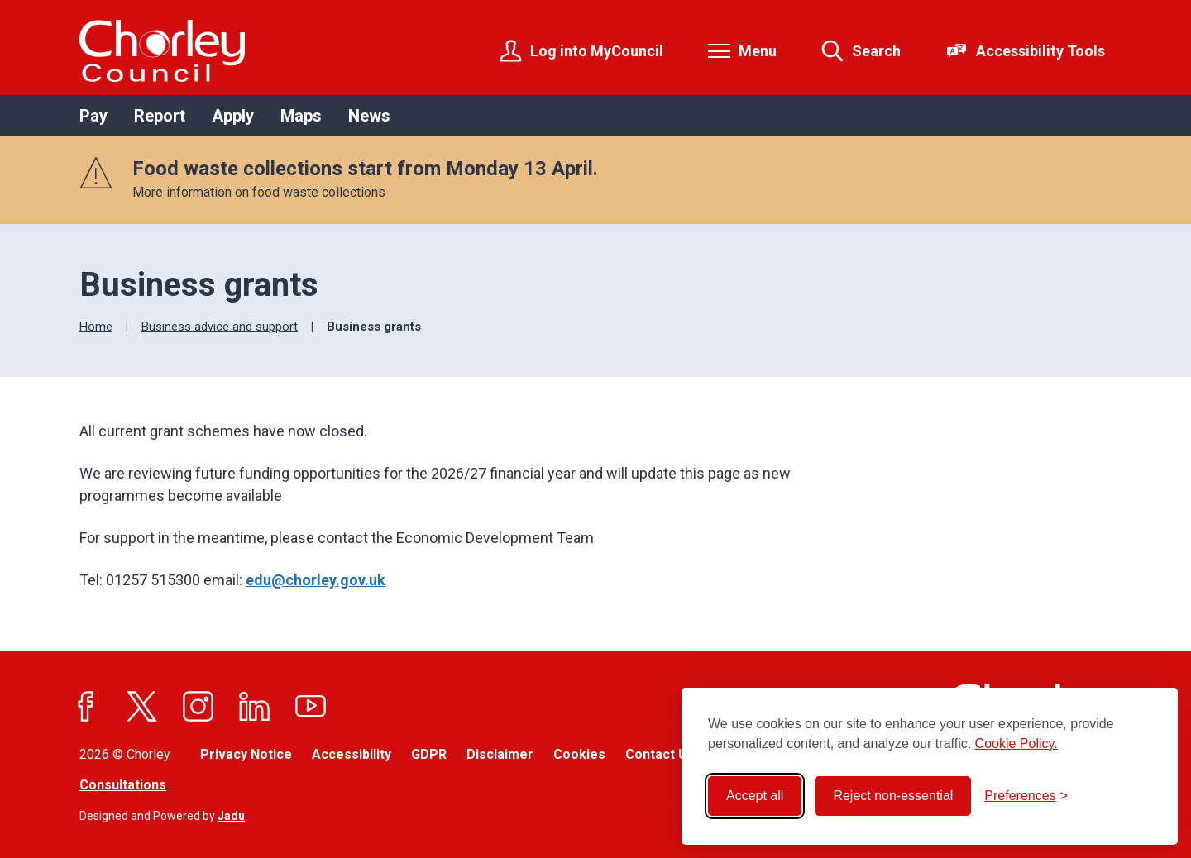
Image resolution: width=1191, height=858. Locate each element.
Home (95, 326)
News (369, 116)
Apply (233, 116)
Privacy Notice (246, 754)
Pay (93, 116)
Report (159, 116)
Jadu (231, 815)
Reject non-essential (893, 796)
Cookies (579, 754)
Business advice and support (219, 326)
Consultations (122, 785)
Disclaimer (499, 754)
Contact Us (660, 754)
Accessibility (351, 754)
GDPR (429, 754)
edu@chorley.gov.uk (315, 580)
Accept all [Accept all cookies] (754, 796)
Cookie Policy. (1016, 743)
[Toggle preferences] (1026, 796)
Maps (301, 116)
